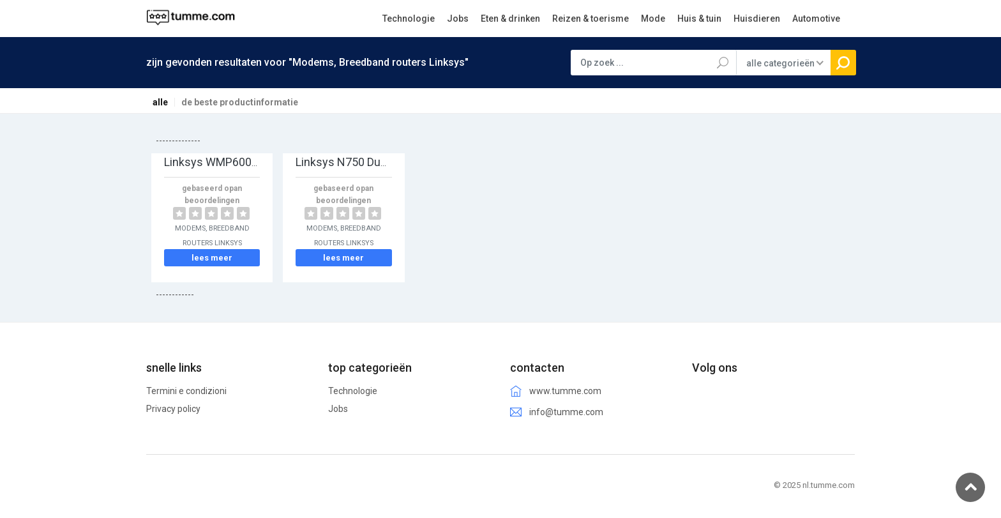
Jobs (458, 18)
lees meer (212, 258)
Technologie (408, 18)
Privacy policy (173, 409)
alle (160, 102)
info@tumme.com (566, 412)
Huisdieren (757, 18)
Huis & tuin (699, 18)
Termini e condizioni (186, 391)
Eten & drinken (510, 18)
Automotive (816, 18)
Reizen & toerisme (590, 18)
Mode (653, 18)
